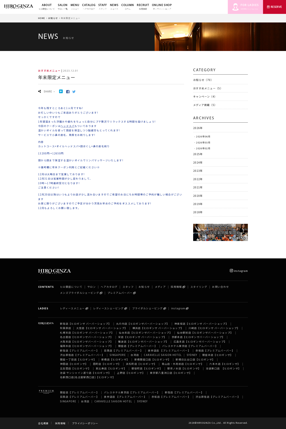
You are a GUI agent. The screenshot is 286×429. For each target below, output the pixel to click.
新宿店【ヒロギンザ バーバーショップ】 (85, 323)
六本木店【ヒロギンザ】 (224, 364)
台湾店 (135, 355)
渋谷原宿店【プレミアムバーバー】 (82, 355)
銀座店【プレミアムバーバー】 (137, 346)
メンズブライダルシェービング (79, 293)
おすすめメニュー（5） (208, 88)
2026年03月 (203, 142)
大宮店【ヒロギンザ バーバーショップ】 (101, 328)
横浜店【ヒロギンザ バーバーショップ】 (158, 328)
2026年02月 (203, 148)
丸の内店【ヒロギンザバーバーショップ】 (142, 323)
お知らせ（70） (203, 80)
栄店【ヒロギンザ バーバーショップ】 (142, 337)
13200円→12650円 (51, 153)
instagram (239, 271)
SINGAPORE (118, 355)
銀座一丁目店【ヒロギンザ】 (78, 359)
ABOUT (47, 7)
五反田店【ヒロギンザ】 (75, 368)
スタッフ (128, 286)
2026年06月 (203, 136)
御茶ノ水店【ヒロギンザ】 (184, 368)
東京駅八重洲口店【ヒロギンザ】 (171, 373)
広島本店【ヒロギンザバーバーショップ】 (200, 341)
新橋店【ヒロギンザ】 (115, 359)
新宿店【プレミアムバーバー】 (79, 350)
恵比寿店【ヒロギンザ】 (111, 368)
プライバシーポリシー (85, 423)
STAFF (102, 7)
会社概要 (43, 423)
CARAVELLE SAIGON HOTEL (163, 355)
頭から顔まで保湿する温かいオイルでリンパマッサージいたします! (80, 160)
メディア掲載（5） (205, 105)
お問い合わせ (220, 286)
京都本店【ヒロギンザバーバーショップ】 (198, 337)
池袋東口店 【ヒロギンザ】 (223, 368)
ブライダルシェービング (147, 308)
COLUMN (127, 7)
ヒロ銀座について (71, 286)
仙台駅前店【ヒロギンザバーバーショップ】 (205, 332)
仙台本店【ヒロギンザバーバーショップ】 (145, 332)
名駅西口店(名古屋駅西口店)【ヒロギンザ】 (87, 377)
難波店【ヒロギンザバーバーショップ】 (143, 341)
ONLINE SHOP (162, 7)
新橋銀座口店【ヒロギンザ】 (152, 359)
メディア (160, 286)
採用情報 (176, 286)
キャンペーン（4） (205, 96)
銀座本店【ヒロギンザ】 (217, 355)
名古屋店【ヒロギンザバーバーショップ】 (86, 337)
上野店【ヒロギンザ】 (131, 373)
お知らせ (53, 18)
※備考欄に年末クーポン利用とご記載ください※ (69, 167)
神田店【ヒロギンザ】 (74, 364)
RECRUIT (143, 7)
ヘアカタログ (109, 286)
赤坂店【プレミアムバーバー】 (215, 350)
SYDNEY (192, 355)
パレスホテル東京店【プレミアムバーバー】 (190, 346)
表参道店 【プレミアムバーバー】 (169, 350)
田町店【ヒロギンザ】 (107, 364)
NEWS (114, 7)
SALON (63, 7)
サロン (91, 286)
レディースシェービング (108, 308)
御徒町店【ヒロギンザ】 (147, 368)
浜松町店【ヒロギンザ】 (141, 364)
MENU (75, 7)
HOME (41, 18)
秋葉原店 (65, 328)
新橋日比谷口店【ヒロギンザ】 (195, 359)
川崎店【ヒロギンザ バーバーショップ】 (214, 328)
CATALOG (88, 7)
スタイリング (198, 286)
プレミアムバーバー (119, 293)
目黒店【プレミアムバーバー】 (123, 350)
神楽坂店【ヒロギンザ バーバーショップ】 (201, 323)
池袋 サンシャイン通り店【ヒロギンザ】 (86, 373)
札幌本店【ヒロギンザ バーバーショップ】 (87, 332)
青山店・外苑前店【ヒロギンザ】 (183, 364)
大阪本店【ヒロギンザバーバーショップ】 (86, 341)
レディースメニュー (72, 308)
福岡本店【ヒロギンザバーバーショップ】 (86, 346)
